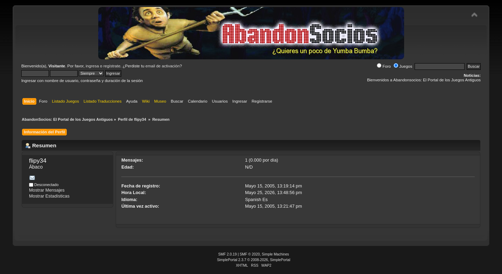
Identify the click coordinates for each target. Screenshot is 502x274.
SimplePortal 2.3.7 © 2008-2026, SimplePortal (254, 260)
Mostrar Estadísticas (49, 196)
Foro (384, 66)
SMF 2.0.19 (227, 254)
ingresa (92, 66)
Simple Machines (275, 254)
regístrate (112, 66)
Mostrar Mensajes (47, 190)
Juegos (403, 66)
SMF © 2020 (250, 254)
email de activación (162, 66)
